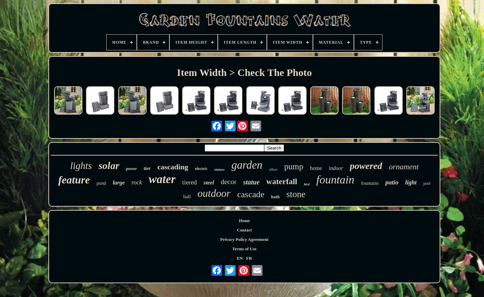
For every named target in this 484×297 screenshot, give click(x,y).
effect (273, 169)
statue (251, 182)
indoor (336, 168)
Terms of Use (244, 248)
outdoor (214, 193)
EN (240, 258)
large (119, 182)
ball (187, 196)
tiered (189, 182)
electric (201, 168)
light (410, 182)
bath (275, 196)
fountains (369, 183)
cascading (172, 167)
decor (229, 182)
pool (426, 183)
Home (244, 220)
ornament (403, 167)
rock (136, 182)
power (131, 168)
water (162, 179)
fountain (335, 179)
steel (209, 182)
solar (108, 165)
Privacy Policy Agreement (244, 239)
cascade (251, 194)
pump (294, 166)
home (316, 168)
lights (81, 165)
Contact (244, 229)
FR (249, 258)
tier (147, 168)
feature (74, 180)
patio (391, 182)
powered (366, 166)
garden (246, 165)
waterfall (281, 181)
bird (307, 184)
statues (219, 169)
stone (296, 194)
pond (101, 183)
